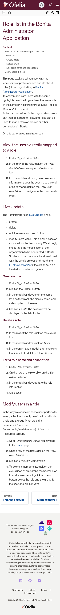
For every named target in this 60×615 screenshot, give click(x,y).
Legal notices (46, 600)
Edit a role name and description (22, 67)
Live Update (10, 55)
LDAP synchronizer (20, 265)
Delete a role (12, 63)
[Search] (41, 5)
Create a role (12, 59)
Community (17, 590)
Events (44, 590)
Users (19, 445)
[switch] (50, 5)
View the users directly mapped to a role (24, 51)
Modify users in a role (14, 71)
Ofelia (32, 590)
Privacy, (38, 600)
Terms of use (30, 593)
